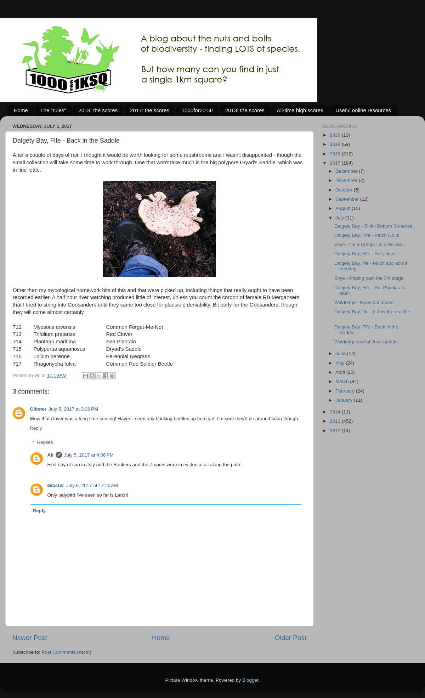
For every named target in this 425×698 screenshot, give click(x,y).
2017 (336, 163)
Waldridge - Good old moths (364, 302)
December (347, 171)
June (341, 353)
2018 (336, 153)
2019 (336, 144)
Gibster (38, 409)
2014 (336, 411)
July (340, 218)
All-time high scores (300, 110)
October (344, 190)
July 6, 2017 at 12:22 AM (92, 485)
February (345, 391)
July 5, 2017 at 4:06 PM (89, 455)
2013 (336, 421)
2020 (336, 135)
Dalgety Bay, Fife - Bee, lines (365, 253)
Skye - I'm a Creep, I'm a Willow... (370, 244)
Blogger (250, 680)
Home (21, 110)
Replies (45, 442)
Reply (36, 428)
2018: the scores (98, 110)
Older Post (290, 637)
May (340, 363)
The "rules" (53, 110)
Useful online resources (363, 110)
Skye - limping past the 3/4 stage (369, 278)
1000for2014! (197, 110)
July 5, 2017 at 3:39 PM (73, 409)
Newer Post (29, 637)
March (342, 381)
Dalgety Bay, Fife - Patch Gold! (367, 235)
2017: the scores (149, 110)
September (347, 199)
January (344, 400)
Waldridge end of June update (366, 341)
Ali (50, 455)
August (343, 208)
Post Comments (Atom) (66, 652)
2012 (336, 430)
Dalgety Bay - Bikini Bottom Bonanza (373, 226)
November (347, 180)
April (340, 372)
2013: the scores (245, 110)
